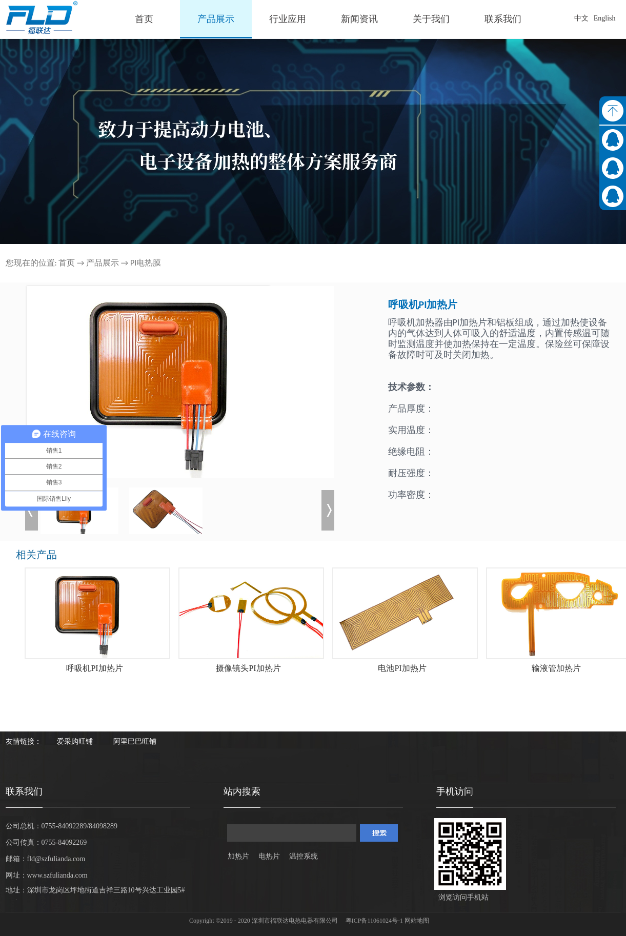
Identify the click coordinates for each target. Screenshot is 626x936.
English (605, 18)
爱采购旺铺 (75, 741)
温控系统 (303, 856)
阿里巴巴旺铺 (134, 741)
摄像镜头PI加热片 (248, 668)
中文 (581, 18)
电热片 (269, 856)
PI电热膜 (145, 263)
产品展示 (102, 263)
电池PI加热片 (402, 668)
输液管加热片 (556, 668)
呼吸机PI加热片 (94, 668)
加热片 (238, 856)
